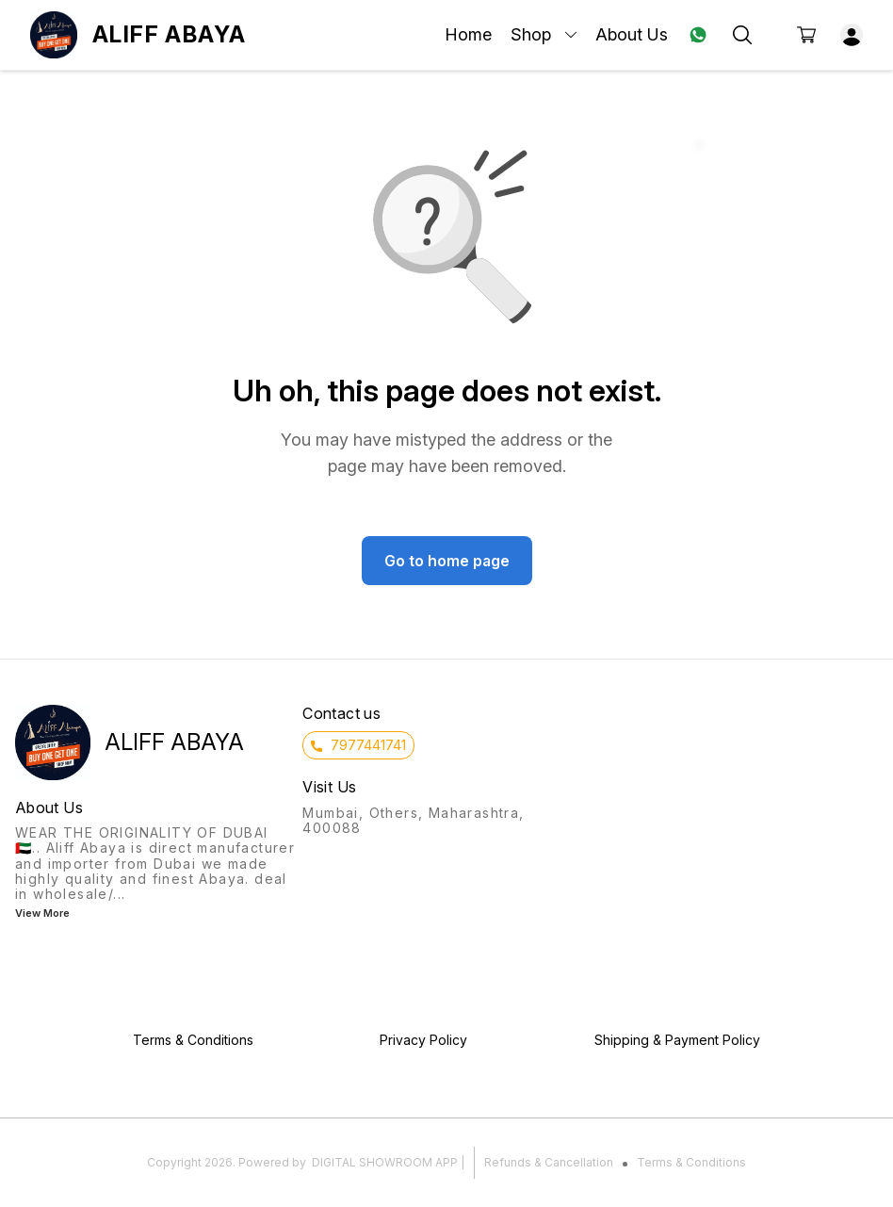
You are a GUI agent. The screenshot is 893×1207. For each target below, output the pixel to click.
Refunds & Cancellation (548, 1162)
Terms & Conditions (691, 1162)
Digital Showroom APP (385, 1162)
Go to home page (447, 560)
